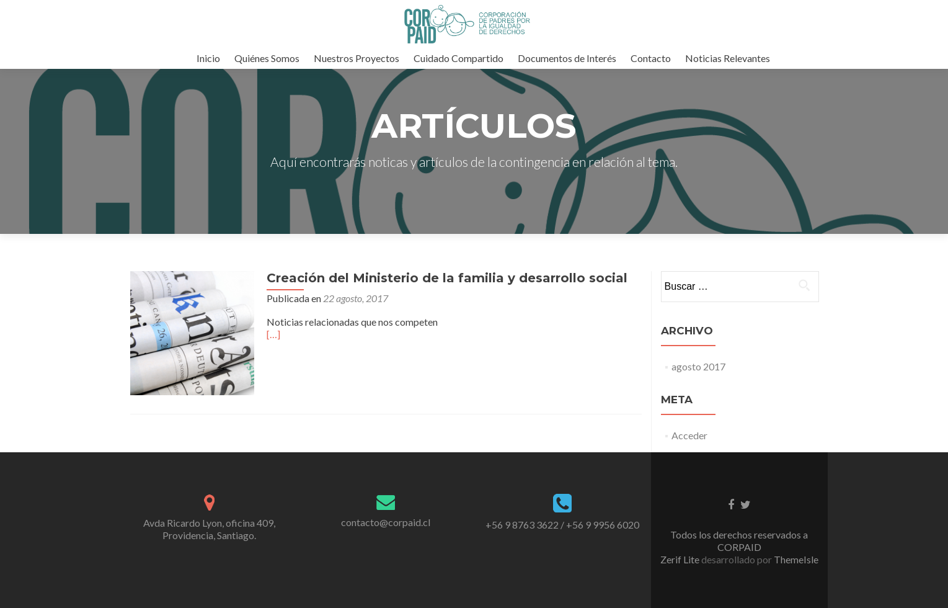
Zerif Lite (680, 559)
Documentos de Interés (567, 58)
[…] (273, 334)
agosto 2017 (698, 366)
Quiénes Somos (266, 58)
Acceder (689, 435)
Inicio (208, 58)
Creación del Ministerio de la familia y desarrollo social (447, 277)
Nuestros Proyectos (356, 58)
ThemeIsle (796, 559)
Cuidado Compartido (458, 58)
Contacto (651, 58)
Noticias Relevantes (727, 58)
